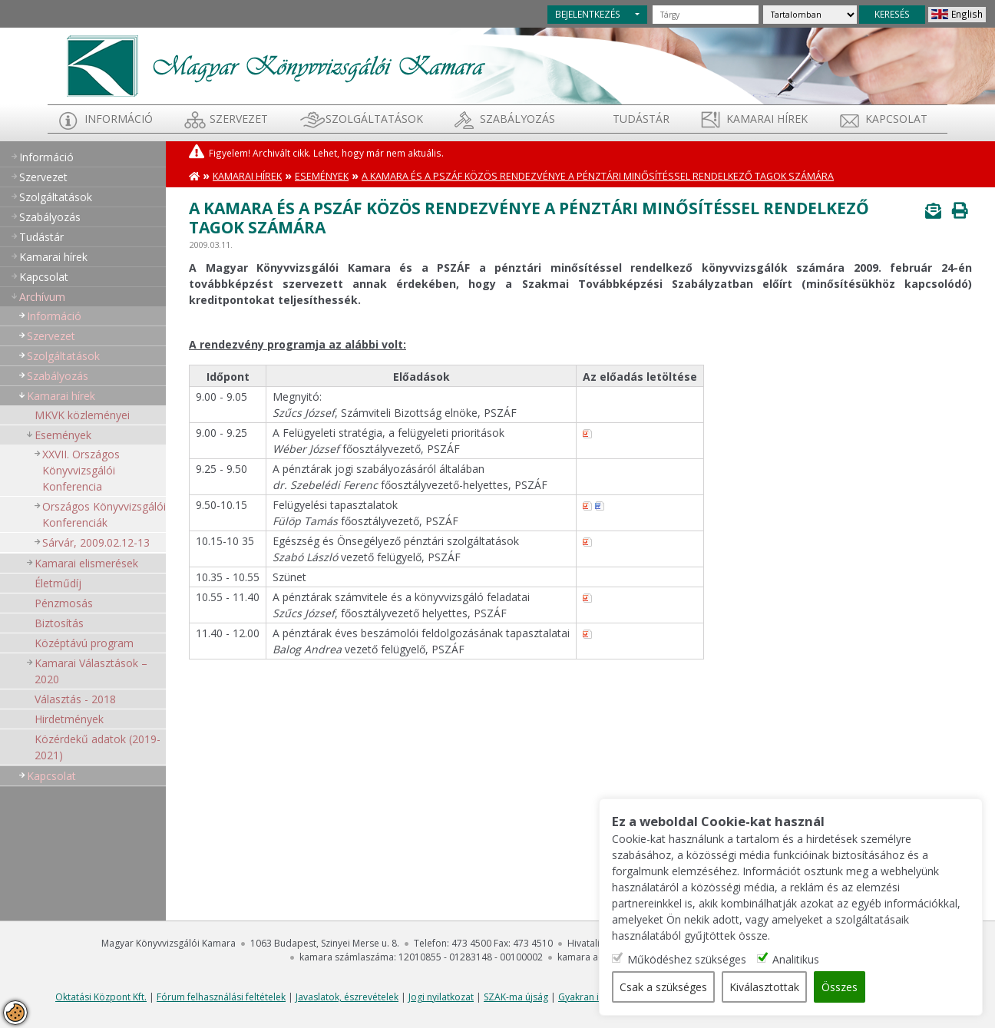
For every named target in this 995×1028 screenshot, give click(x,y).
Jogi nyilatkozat (441, 996)
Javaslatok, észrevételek (347, 996)
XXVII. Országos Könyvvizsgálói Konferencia (81, 470)
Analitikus (795, 959)
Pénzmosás (64, 603)
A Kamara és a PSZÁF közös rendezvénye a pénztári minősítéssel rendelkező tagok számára (598, 176)
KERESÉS (892, 14)
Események (63, 435)
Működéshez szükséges (686, 959)
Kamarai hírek (767, 118)
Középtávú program (84, 643)
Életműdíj (58, 583)
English (967, 14)
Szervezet (239, 118)
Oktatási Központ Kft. (101, 996)
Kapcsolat (896, 118)
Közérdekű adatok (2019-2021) (97, 747)
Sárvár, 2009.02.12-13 (96, 542)
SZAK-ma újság (516, 996)
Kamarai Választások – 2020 (91, 671)
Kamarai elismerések (86, 563)
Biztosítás (59, 623)
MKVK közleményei (82, 415)
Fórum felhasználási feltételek (221, 996)
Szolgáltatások (374, 118)
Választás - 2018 (75, 699)
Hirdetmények (69, 719)
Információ (118, 118)
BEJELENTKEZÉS (587, 14)
